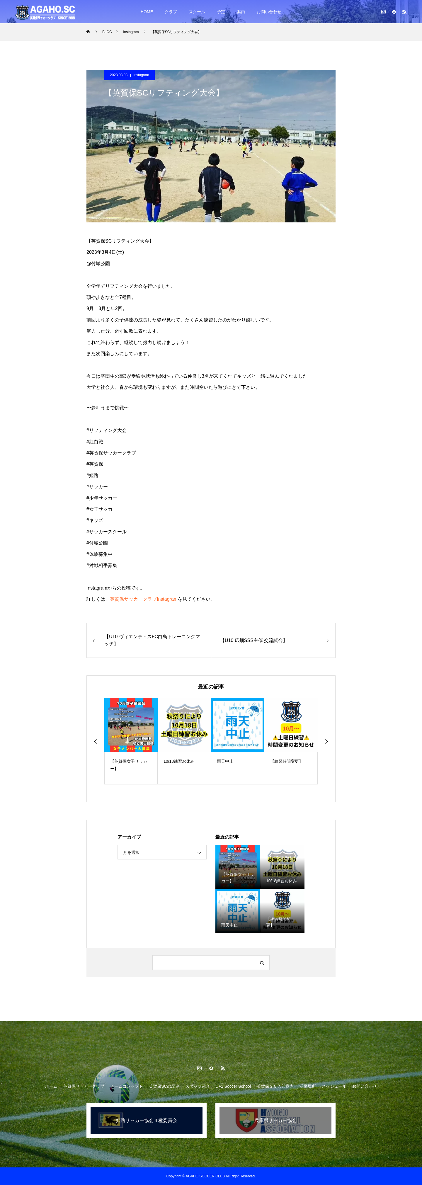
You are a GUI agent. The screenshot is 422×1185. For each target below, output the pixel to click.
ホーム (51, 1086)
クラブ (171, 11)
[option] (131, 741)
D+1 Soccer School (233, 1086)
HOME (147, 11)
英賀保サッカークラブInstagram (144, 599)
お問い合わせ (269, 11)
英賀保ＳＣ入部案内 (275, 1086)
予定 (221, 11)
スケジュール (334, 1086)
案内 (241, 11)
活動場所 (308, 1086)
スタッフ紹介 (197, 1086)
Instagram (141, 75)
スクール (197, 11)
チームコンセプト (126, 1086)
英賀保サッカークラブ (83, 1086)
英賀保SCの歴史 (164, 1086)
